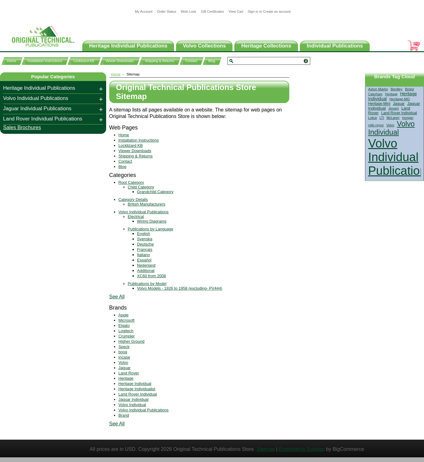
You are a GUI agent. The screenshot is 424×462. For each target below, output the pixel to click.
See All (117, 296)
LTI (382, 118)
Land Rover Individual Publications (42, 119)
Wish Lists (188, 11)
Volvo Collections (204, 46)
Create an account (277, 11)
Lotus (372, 118)
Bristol (409, 89)
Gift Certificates (212, 11)
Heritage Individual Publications (128, 46)
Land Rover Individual (399, 113)
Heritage (391, 94)
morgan (407, 118)
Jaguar (399, 104)
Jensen (393, 108)
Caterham (375, 94)
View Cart (235, 11)
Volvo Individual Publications (35, 98)
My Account (143, 11)
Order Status (166, 11)
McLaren (393, 118)
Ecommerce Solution (302, 449)
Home (116, 74)
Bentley (396, 89)
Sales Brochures (22, 127)
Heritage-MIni (379, 104)
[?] (396, 82)
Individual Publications (335, 46)
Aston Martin (378, 89)
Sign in (253, 11)
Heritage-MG (400, 99)
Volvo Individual (391, 128)
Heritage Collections (266, 46)
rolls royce (376, 125)
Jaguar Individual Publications (37, 108)
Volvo (390, 125)
